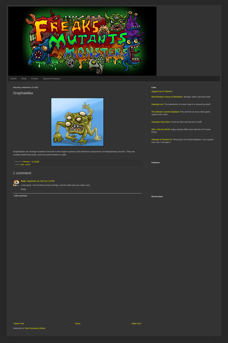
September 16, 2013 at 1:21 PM (40, 181)
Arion (23, 181)
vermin (27, 164)
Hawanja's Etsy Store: (161, 122)
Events (34, 78)
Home (13, 78)
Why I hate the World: (160, 129)
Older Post (136, 323)
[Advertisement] (77, 295)
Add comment (20, 196)
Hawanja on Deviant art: (161, 139)
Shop (24, 78)
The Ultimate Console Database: (165, 112)
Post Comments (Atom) (35, 328)
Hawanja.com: (157, 104)
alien (22, 164)
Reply (23, 189)
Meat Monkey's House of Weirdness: (167, 97)
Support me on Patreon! (161, 91)
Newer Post (19, 323)
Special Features (51, 78)
